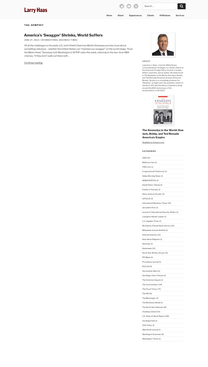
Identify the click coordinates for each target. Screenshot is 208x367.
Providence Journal (150, 262)
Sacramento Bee (149, 271)
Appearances (135, 15)
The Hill (145, 293)
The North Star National (152, 307)
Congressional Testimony (153, 171)
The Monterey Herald (151, 303)
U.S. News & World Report (153, 316)
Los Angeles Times (150, 221)
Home (109, 15)
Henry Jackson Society (152, 194)
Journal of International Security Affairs (159, 212)
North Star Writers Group (153, 253)
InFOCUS (146, 199)
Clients (150, 15)
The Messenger (149, 298)
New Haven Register (151, 239)
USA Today (147, 325)
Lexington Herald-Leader (153, 217)
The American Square (151, 280)
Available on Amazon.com (153, 142)
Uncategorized (148, 321)
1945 (144, 158)
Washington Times (150, 339)
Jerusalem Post (148, 208)
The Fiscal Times (149, 289)
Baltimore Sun (148, 162)
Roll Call (145, 266)
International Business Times (59, 40)
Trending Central (149, 312)
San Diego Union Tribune (152, 275)
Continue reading (33, 62)
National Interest (149, 235)
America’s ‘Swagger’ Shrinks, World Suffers (63, 35)
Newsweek (147, 248)
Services (180, 15)
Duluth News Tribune (151, 185)
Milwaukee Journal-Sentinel (153, 230)
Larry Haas (35, 9)
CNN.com (146, 167)
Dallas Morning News (151, 176)
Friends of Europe (150, 189)
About (120, 15)
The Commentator (150, 285)
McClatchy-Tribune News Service (156, 226)
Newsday (146, 244)
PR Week (146, 257)
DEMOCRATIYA (149, 180)
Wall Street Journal (150, 330)
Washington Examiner (151, 334)
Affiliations (164, 15)
